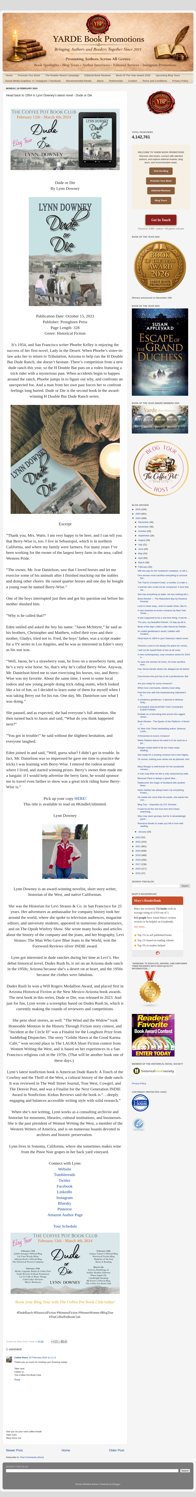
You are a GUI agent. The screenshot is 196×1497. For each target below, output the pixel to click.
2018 (138, 860)
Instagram (64, 1197)
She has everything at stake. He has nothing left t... (164, 594)
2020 (138, 851)
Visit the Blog (161, 171)
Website (64, 1169)
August (142, 540)
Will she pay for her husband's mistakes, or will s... (163, 571)
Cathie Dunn (21, 1357)
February (143, 567)
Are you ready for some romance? (155, 683)
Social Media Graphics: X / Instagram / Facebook (33, 80)
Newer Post (14, 1450)
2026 (138, 509)
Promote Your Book (29, 75)
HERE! (81, 798)
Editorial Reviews (161, 190)
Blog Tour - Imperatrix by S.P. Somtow (157, 804)
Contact (132, 80)
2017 (138, 864)
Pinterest (64, 1209)
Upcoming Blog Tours (168, 75)
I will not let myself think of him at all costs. (159, 650)
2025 (138, 514)
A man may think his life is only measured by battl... (164, 773)
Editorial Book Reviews (97, 75)
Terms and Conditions (154, 80)
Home (9, 75)
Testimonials (116, 80)
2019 (138, 855)
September (144, 535)
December (143, 522)
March (141, 562)
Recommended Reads (78, 80)
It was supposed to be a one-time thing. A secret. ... (164, 618)
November (143, 526)
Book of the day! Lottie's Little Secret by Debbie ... (163, 626)
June (141, 549)
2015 (138, 873)
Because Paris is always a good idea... (157, 778)
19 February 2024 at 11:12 (42, 1357)
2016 (138, 868)
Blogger (116, 1484)
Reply (17, 1379)
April (140, 558)
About (100, 80)
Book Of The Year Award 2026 (133, 75)
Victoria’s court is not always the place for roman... (163, 645)
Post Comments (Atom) (32, 1457)
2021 (138, 846)
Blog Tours (161, 200)
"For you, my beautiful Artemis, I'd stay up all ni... (162, 622)
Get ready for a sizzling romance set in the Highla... (164, 755)
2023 (138, 837)
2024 (138, 518)
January (142, 831)
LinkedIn (64, 1192)
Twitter (64, 1180)
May (140, 553)
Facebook (64, 1186)
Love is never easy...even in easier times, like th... (163, 606)
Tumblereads (64, 1174)
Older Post (116, 1450)
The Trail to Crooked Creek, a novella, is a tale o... (163, 582)
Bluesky (64, 1203)
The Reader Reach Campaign (62, 75)
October (142, 531)
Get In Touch (160, 220)
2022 (138, 841)
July (140, 544)
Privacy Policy (180, 80)
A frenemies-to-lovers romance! (154, 736)
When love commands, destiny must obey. (159, 688)
